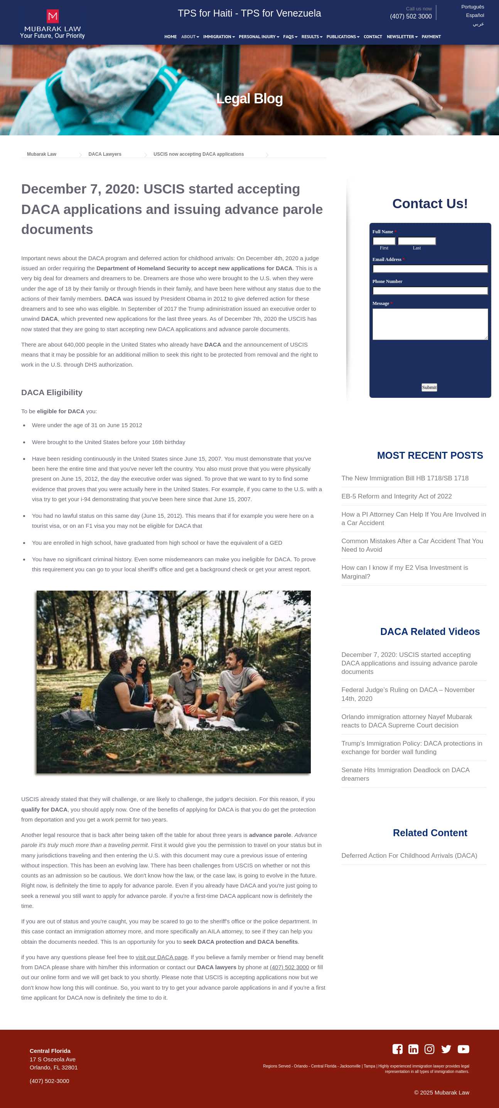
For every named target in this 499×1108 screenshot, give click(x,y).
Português (475, 7)
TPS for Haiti (205, 13)
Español (478, 15)
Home (171, 37)
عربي (481, 24)
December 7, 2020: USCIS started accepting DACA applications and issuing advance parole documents (410, 663)
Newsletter (401, 37)
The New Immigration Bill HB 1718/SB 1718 (405, 478)
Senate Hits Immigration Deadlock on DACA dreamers (406, 774)
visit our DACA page (161, 957)
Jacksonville (350, 1066)
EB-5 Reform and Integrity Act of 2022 (397, 496)
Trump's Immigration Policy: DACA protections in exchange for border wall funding (412, 748)
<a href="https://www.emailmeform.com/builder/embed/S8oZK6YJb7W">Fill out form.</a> (430, 312)
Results (310, 37)
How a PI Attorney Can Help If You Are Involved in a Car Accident (414, 519)
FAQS (288, 37)
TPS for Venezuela (281, 13)
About (189, 37)
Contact (373, 37)
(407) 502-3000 (49, 1081)
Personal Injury (257, 37)
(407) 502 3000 (411, 17)
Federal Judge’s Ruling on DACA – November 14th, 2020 (408, 694)
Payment (431, 37)
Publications (341, 37)
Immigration (218, 37)
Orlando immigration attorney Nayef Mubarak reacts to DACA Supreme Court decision (407, 721)
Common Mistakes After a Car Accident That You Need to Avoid (412, 545)
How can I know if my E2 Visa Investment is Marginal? (405, 572)
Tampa (369, 1066)
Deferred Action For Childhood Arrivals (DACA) (409, 855)
